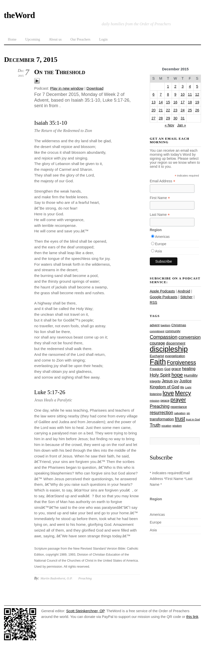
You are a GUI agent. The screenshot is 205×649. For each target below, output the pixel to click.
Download (95, 88)
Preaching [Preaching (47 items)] (160, 406)
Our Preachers (81, 39)
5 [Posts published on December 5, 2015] (197, 86)
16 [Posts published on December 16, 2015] (175, 102)
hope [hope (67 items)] (177, 375)
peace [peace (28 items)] (165, 400)
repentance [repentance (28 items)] (179, 407)
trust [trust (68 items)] (180, 418)
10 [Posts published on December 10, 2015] (183, 94)
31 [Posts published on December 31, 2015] (183, 118)
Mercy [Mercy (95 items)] (183, 393)
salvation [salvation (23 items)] (179, 413)
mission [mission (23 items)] (155, 400)
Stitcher (186, 297)
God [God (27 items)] (167, 369)
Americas (162, 237)
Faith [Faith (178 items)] (158, 362)
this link (192, 617)
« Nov (169, 125)
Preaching (85, 578)
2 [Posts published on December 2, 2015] (175, 86)
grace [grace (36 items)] (176, 369)
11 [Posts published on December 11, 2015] (190, 94)
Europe (160, 244)
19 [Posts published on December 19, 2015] (197, 102)
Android (184, 291)
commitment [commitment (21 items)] (157, 331)
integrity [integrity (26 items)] (155, 381)
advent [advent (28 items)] (155, 325)
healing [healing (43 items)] (188, 368)
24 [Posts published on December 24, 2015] (183, 110)
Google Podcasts (163, 297)
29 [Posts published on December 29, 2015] (168, 118)
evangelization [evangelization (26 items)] (175, 356)
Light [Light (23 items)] (188, 387)
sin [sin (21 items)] (188, 413)
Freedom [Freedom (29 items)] (156, 369)
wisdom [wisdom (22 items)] (177, 425)
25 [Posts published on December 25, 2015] (190, 110)
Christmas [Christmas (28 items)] (178, 325)
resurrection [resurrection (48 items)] (161, 412)
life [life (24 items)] (182, 387)
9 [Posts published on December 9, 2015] (175, 94)
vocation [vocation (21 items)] (166, 425)
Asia (158, 251)
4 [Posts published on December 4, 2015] (190, 86)
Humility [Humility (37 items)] (191, 375)
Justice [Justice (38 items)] (185, 381)
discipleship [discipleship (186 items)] (169, 349)
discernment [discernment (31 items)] (175, 343)
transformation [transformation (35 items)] (162, 419)
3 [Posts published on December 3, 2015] (183, 86)
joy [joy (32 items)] (176, 381)
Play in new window (67, 88)
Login (103, 39)
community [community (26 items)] (172, 331)
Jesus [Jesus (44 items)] (167, 381)
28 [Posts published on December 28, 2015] (161, 118)
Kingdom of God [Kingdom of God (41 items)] (164, 387)
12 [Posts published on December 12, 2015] (197, 94)
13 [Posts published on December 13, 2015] (154, 102)
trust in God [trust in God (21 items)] (193, 419)
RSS (153, 302)
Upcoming (32, 39)
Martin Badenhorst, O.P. (56, 578)
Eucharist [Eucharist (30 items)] (157, 356)
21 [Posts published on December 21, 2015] (161, 110)
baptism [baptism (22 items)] (165, 325)
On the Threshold (59, 72)
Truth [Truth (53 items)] (155, 425)
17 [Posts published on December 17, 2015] (183, 102)
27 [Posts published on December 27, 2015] (154, 118)
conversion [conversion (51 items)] (189, 337)
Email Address (162, 181)
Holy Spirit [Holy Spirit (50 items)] (160, 375)
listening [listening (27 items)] (156, 394)
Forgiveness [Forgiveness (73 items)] (181, 363)
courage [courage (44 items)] (157, 343)
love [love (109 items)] (168, 393)
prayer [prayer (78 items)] (178, 400)
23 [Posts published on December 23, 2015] (175, 110)
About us (55, 39)
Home (12, 39)
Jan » (181, 125)
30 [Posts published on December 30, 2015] (175, 118)
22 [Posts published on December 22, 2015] (168, 110)
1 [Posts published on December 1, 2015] (168, 86)
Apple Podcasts (162, 291)
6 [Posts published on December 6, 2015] (154, 94)
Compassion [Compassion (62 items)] (163, 337)
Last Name (160, 214)
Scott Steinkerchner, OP (85, 611)
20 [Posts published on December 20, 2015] (154, 110)
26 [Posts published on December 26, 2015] (197, 110)
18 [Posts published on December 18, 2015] (190, 102)
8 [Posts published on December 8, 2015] (168, 94)
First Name (160, 198)
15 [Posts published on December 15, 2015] (168, 102)
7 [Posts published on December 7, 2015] (161, 94)
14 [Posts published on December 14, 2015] (161, 102)
